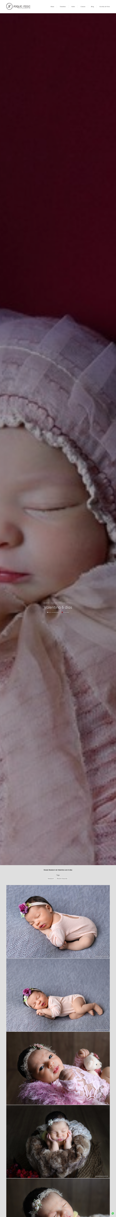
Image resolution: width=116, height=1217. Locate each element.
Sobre (73, 6)
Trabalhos (63, 6)
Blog (92, 6)
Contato (83, 6)
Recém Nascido (62, 878)
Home (52, 6)
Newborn (51, 878)
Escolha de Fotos (105, 6)
